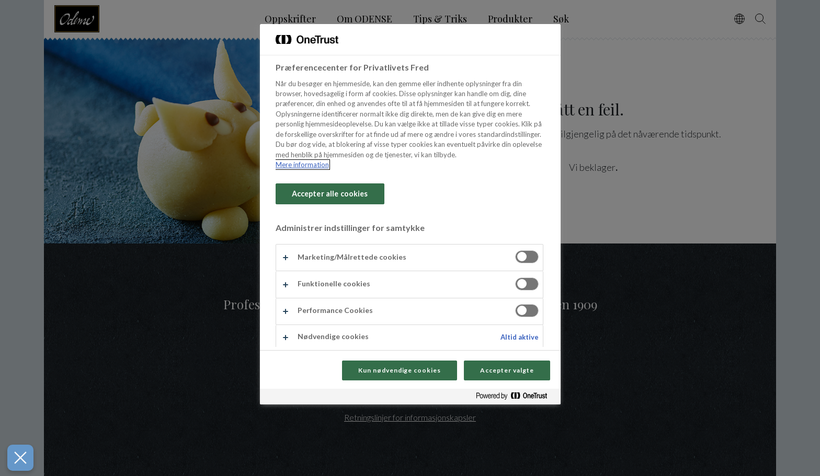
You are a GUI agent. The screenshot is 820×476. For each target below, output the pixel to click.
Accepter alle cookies (330, 193)
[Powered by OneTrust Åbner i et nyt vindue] (515, 397)
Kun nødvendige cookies (399, 370)
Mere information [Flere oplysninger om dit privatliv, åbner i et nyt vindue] (302, 164)
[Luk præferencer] (15, 458)
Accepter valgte (506, 370)
